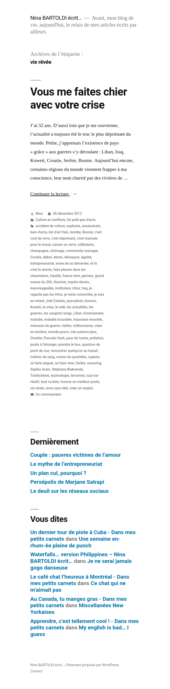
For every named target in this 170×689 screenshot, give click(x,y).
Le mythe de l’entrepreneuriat (66, 464)
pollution (96, 338)
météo (66, 326)
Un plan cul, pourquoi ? (58, 473)
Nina (39, 213)
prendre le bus (69, 344)
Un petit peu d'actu (81, 220)
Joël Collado (55, 301)
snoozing (94, 363)
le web (60, 307)
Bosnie (87, 232)
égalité (86, 257)
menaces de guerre (45, 326)
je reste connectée (78, 294)
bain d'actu (38, 232)
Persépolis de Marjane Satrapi (67, 482)
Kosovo (90, 301)
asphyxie (73, 226)
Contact (36, 671)
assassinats (91, 226)
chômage (57, 251)
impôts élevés (78, 282)
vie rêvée (37, 388)
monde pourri (58, 332)
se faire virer (64, 363)
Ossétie (36, 338)
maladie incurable (58, 319)
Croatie (35, 257)
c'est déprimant (63, 238)
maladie (36, 319)
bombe (75, 232)
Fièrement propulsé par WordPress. (93, 665)
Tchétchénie (39, 375)
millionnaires (83, 326)
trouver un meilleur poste (80, 382)
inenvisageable (42, 288)
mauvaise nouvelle (87, 319)
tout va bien (50, 382)
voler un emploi (81, 388)
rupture (93, 357)
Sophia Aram (40, 369)
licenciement (93, 313)
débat (47, 257)
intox (76, 288)
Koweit (35, 307)
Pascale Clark (54, 338)
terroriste (78, 375)
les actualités (77, 307)
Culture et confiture (50, 220)
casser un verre (64, 244)
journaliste (75, 301)
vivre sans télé (57, 388)
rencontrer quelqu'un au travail (74, 351)
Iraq (85, 288)
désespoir (71, 257)
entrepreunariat (42, 263)
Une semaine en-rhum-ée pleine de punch (75, 542)
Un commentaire (48, 394)
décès (58, 257)
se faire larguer (41, 363)
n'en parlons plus (84, 332)
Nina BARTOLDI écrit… (56, 18)
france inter (71, 276)
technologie (60, 375)
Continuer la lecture (53, 194)
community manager (82, 251)
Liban (77, 313)
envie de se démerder (72, 263)
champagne (39, 251)
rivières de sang (42, 357)
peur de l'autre (77, 338)
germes (87, 276)
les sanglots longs (58, 313)
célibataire (86, 244)
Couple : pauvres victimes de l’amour (75, 455)
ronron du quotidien (71, 357)
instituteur (63, 288)
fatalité (55, 276)
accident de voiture (50, 226)
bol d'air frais (58, 232)
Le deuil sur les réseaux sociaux (69, 491)
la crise (48, 307)
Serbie (80, 363)
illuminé (60, 282)
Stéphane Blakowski (67, 369)
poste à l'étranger (43, 344)
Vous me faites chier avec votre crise (78, 98)
